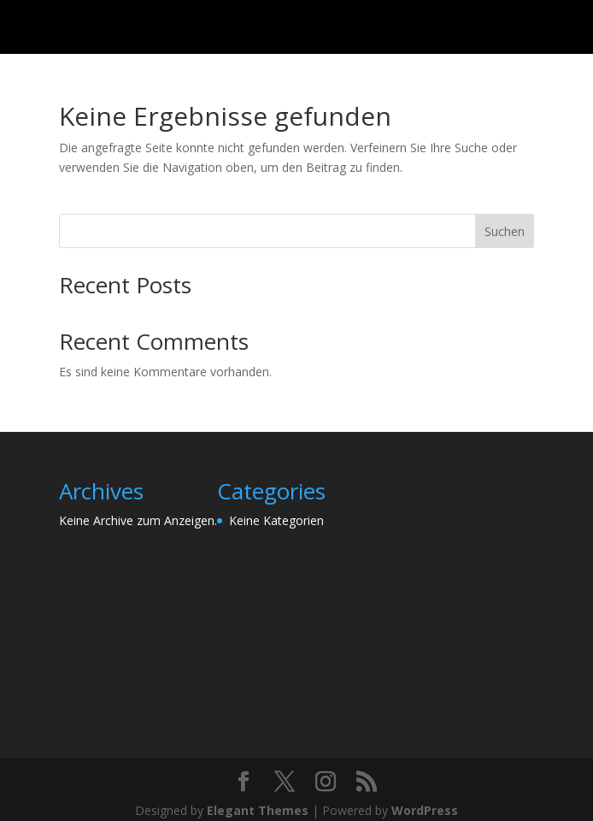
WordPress (424, 810)
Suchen (504, 231)
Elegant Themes (257, 810)
